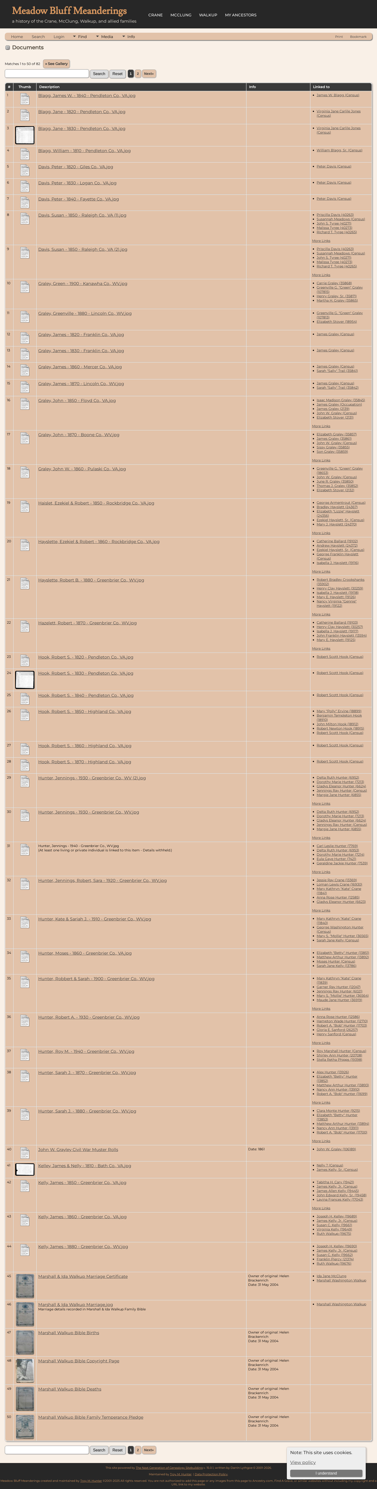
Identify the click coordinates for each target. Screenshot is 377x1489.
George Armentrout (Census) (341, 502)
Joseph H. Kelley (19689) (337, 1216)
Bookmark (358, 37)
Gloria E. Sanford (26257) (337, 1030)
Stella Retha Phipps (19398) (339, 1059)
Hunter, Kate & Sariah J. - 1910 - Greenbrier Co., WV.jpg (94, 918)
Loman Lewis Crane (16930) (339, 884)
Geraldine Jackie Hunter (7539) (342, 863)
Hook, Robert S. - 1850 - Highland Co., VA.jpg (84, 711)
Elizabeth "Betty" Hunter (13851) (343, 953)
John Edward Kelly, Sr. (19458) (342, 1195)
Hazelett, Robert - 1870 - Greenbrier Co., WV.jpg (87, 622)
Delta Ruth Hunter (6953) (338, 850)
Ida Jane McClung (331, 1276)
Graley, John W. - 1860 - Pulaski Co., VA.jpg (82, 468)
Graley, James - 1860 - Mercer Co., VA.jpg (80, 366)
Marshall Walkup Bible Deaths (69, 1389)
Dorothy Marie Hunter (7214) (340, 854)
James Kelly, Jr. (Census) (337, 1186)
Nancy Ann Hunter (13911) (338, 1128)
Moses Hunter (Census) (336, 961)
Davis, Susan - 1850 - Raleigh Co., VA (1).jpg (82, 215)
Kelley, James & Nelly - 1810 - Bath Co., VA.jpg (84, 1165)
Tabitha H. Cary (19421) (335, 1182)
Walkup (208, 15)
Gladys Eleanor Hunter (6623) (341, 902)
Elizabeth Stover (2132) (335, 490)
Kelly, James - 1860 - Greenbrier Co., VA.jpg (82, 1216)
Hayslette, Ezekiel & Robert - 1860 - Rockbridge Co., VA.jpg (99, 541)
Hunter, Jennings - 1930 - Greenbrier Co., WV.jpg (88, 812)
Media (107, 36)
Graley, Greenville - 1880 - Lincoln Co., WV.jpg (85, 313)
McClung (180, 15)
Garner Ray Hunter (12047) (339, 987)
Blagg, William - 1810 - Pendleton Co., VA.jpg (84, 150)
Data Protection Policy (211, 1474)
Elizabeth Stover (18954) (337, 321)
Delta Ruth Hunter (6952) (338, 777)
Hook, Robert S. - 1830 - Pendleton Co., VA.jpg (85, 673)
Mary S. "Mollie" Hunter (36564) (343, 995)
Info (131, 36)
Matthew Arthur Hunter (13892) (343, 957)
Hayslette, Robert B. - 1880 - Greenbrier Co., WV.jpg (91, 580)
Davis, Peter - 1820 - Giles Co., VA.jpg (75, 166)
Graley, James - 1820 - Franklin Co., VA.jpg (81, 334)
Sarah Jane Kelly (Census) (338, 940)
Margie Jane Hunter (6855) (339, 795)
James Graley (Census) (335, 334)
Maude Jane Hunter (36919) (339, 1000)
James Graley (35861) (334, 438)
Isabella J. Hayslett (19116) (338, 563)
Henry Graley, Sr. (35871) (337, 296)
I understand (326, 1473)
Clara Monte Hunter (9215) (338, 1110)
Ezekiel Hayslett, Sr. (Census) (340, 520)
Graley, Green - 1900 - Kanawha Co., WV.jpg (82, 283)
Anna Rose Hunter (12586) (338, 1017)
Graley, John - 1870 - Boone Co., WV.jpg (78, 434)
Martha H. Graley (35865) (337, 300)
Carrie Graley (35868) (334, 283)
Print (339, 37)
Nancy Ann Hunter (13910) (338, 1089)
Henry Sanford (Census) (336, 1034)
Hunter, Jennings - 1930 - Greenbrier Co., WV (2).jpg (92, 777)
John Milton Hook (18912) (337, 724)
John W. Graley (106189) (336, 1149)
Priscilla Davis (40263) (335, 215)
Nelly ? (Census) (330, 1165)
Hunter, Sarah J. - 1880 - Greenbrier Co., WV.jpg (87, 1111)
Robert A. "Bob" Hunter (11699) (342, 1094)
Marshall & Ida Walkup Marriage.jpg (75, 1304)
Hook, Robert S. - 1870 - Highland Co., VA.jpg (84, 761)
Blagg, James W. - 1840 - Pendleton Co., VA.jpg (87, 95)
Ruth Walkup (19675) (334, 1233)
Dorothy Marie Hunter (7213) (340, 782)
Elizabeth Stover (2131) (335, 417)
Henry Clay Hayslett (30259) (340, 588)
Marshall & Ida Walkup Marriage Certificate (83, 1276)
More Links (321, 241)
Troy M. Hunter (181, 1474)
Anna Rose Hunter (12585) (338, 897)
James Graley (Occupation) (339, 404)
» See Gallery (56, 64)
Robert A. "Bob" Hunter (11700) (342, 1132)
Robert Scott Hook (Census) (340, 656)
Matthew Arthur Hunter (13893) (343, 1085)
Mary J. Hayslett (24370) (337, 524)
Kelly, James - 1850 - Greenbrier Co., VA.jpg (82, 1182)
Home (17, 36)
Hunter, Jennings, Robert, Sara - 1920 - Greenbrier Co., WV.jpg (102, 880)
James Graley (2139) (333, 409)
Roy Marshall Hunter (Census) (341, 1051)
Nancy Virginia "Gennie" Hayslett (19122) (337, 603)
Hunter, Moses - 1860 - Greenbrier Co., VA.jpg (85, 953)
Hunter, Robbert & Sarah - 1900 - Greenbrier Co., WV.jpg (96, 978)
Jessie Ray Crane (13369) (337, 880)
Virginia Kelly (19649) (334, 1229)
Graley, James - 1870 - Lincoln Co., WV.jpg (81, 383)
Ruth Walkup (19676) (334, 1263)
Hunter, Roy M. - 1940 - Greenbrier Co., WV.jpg (86, 1051)
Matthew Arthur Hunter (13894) (343, 1123)
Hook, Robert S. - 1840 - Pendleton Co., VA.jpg (86, 695)
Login (59, 36)
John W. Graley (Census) (337, 413)
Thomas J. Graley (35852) (337, 486)
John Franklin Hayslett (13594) (342, 635)
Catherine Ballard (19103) (337, 622)
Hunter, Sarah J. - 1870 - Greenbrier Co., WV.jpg (87, 1072)
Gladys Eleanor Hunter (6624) (341, 786)
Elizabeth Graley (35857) (337, 434)
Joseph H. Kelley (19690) (337, 1246)
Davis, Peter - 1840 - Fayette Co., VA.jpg (78, 198)
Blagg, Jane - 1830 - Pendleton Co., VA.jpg (82, 128)
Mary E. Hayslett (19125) (336, 640)
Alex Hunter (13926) (333, 1072)
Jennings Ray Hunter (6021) (340, 991)
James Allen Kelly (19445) (338, 1191)
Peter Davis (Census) (334, 166)
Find (82, 36)
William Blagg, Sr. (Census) (340, 150)
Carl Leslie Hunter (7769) (337, 846)
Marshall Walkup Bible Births (68, 1332)
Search (38, 36)
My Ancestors (241, 15)
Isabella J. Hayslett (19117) (337, 631)
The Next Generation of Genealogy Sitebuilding (169, 1468)
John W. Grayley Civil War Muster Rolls (78, 1149)
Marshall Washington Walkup (341, 1280)
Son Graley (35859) (332, 451)
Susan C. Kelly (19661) (334, 1225)
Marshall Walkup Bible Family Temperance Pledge (90, 1417)
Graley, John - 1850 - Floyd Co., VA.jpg (77, 400)
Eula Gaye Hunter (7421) (336, 859)
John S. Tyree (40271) (334, 223)
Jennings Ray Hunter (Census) (342, 790)
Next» (149, 74)
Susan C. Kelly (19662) (335, 1255)
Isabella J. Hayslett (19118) (338, 592)
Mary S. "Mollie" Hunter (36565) (343, 936)
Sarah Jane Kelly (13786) (337, 966)
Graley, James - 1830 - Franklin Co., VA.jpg (81, 350)
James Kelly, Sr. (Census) (337, 1169)
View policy (303, 1462)
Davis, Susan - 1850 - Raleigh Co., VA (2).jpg (82, 249)
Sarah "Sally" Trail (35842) (338, 387)
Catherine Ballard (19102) (337, 541)
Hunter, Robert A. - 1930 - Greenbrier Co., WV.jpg (89, 1017)
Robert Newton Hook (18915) (340, 728)
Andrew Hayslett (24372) (337, 545)
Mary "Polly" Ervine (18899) (339, 711)
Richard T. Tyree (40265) (337, 232)
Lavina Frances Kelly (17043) (340, 1199)
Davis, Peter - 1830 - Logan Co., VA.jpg (77, 182)
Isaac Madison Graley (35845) (341, 400)
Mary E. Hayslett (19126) (336, 597)
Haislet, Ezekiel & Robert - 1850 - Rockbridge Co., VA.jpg (96, 502)
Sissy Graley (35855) (333, 447)
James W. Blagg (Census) (338, 95)
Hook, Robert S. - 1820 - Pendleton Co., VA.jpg (85, 657)
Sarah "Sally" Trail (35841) (337, 371)
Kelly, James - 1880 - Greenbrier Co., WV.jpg (83, 1246)
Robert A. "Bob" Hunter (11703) (342, 1025)
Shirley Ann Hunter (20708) (339, 1055)
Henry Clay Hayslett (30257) (340, 627)
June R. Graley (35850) (335, 481)
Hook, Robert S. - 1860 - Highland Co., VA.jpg (85, 745)
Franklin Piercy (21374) (335, 1259)
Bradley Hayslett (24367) (337, 507)
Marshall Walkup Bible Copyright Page (78, 1360)
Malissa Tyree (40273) (334, 228)
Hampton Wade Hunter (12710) (342, 1021)
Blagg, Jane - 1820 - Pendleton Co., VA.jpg (82, 111)
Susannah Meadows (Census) (341, 219)
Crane (155, 15)
